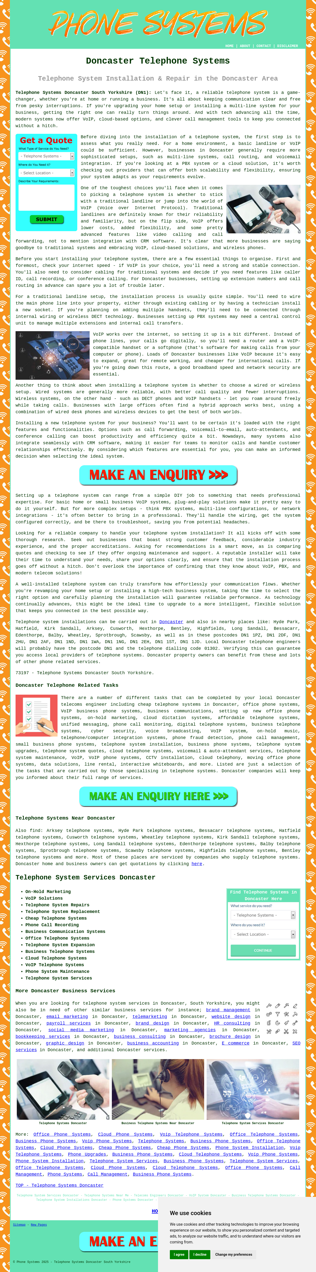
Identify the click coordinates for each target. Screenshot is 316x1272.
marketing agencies (190, 1030)
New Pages (39, 1225)
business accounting (153, 1043)
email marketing (67, 1016)
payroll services (68, 1023)
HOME (229, 46)
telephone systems (38, 857)
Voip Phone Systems (107, 1141)
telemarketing (149, 1016)
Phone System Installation (250, 1147)
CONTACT (264, 46)
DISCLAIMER (287, 46)
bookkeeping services (43, 1036)
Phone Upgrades (87, 1154)
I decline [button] (199, 1254)
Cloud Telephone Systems (210, 1154)
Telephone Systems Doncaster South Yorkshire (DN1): (83, 92)
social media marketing (81, 1030)
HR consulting (232, 1023)
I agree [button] (179, 1254)
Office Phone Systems (62, 1134)
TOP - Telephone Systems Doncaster (59, 1185)
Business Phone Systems (46, 1141)
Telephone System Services (124, 1161)
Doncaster (171, 621)
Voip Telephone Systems (191, 1134)
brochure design (230, 1036)
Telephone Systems (161, 1141)
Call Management (108, 1174)
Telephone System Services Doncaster (86, 877)
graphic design (65, 1043)
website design (231, 1016)
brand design (152, 1023)
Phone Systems (65, 1174)
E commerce (236, 1043)
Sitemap (19, 1225)
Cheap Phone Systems (125, 1147)
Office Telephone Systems (264, 1134)
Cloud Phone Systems (125, 1134)
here (197, 863)
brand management (228, 1010)
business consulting (140, 1036)
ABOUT (245, 46)
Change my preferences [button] (233, 1254)
